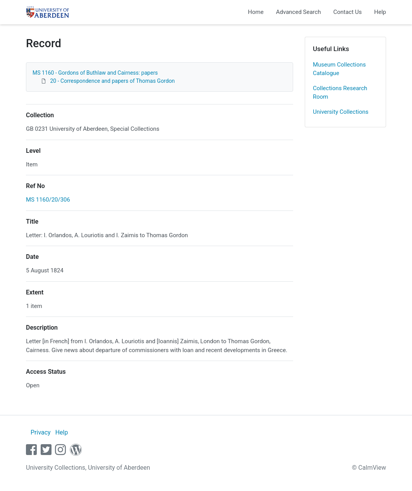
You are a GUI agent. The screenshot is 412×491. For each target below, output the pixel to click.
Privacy (41, 432)
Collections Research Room (340, 93)
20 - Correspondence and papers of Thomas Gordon (112, 81)
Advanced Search (298, 12)
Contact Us (347, 12)
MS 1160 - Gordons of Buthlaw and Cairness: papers (95, 73)
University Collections (341, 111)
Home (255, 12)
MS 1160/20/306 (48, 199)
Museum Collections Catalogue (339, 69)
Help (380, 12)
